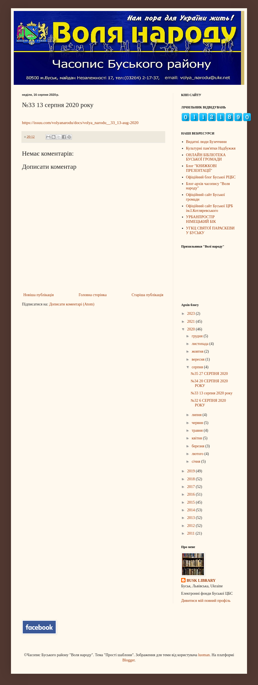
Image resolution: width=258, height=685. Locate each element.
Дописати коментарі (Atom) (71, 304)
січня (196, 461)
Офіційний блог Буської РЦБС (211, 177)
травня (198, 430)
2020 (191, 329)
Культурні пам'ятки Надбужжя (210, 148)
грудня (197, 336)
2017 (191, 487)
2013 (191, 518)
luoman (204, 655)
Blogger (128, 660)
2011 (191, 533)
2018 (191, 479)
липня (197, 415)
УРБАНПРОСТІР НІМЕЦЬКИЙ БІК (201, 219)
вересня (198, 359)
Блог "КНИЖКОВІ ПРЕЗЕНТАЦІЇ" (201, 168)
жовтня (198, 351)
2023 (191, 313)
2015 (191, 502)
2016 (191, 494)
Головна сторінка (93, 295)
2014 (191, 510)
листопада (200, 344)
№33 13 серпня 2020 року (211, 393)
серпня (198, 367)
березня (198, 446)
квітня (197, 438)
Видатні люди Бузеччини (206, 142)
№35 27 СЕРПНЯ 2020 (209, 374)
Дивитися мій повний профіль (206, 601)
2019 (191, 471)
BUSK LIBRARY (201, 581)
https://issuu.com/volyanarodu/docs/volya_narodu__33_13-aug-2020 (80, 122)
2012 (191, 526)
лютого (198, 454)
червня (198, 423)
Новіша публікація (38, 295)
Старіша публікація (147, 295)
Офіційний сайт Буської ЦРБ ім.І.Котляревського (209, 208)
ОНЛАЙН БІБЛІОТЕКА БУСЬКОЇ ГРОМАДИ (206, 157)
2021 (191, 321)
